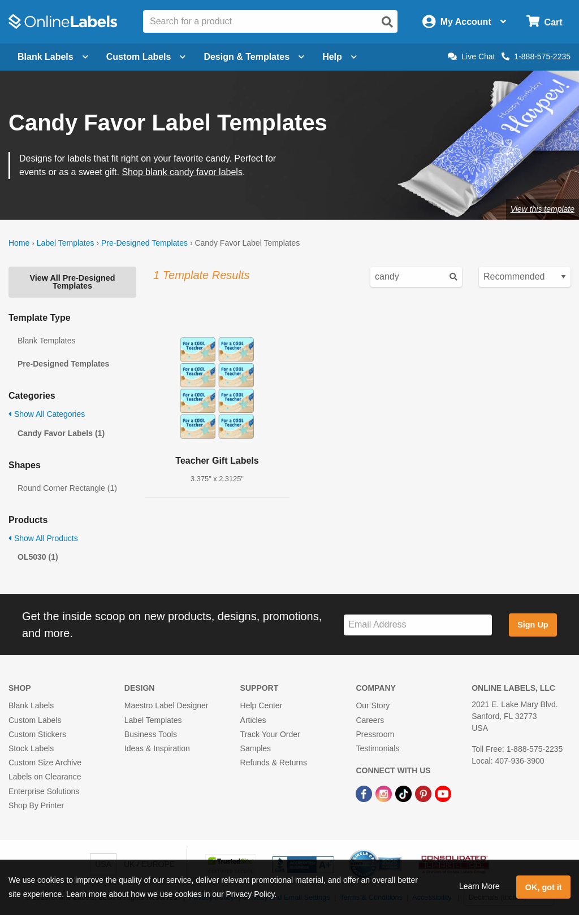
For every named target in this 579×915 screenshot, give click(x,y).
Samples (255, 748)
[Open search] (387, 22)
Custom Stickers (37, 734)
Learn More (479, 886)
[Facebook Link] (365, 793)
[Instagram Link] (384, 793)
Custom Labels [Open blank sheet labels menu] (146, 57)
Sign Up (532, 624)
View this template (542, 208)
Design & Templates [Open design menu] (254, 57)
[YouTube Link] (443, 793)
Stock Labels (31, 748)
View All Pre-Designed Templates (72, 281)
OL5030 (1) (38, 556)
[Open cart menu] (544, 22)
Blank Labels (31, 705)
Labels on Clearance (44, 776)
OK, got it (543, 887)
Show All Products (43, 538)
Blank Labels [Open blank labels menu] (53, 57)
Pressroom (375, 734)
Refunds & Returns (273, 762)
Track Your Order (270, 734)
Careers (370, 720)
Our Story (373, 705)
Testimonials (377, 748)
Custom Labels (34, 720)
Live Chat (471, 56)
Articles (253, 720)
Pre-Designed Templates (144, 242)
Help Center (261, 705)
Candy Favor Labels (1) (61, 433)
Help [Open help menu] (339, 57)
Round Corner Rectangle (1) (67, 488)
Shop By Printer (36, 805)
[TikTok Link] (404, 793)
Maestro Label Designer (166, 705)
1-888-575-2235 (536, 56)
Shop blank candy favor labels (182, 172)
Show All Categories (46, 414)
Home (18, 242)
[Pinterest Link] (424, 793)
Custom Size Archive (44, 762)
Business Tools (150, 734)
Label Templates (65, 242)
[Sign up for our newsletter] (418, 625)
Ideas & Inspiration (157, 748)
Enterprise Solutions (43, 791)
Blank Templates (46, 340)
